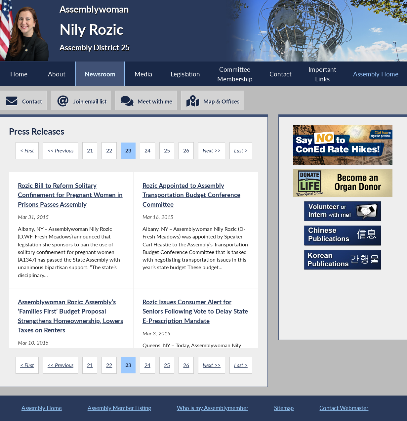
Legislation (185, 74)
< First (27, 150)
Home (18, 74)
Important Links (322, 74)
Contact (280, 74)
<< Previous (60, 150)
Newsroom (100, 74)
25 (167, 150)
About (56, 74)
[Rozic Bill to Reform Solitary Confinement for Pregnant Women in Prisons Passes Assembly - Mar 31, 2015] (71, 230)
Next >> (212, 150)
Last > (241, 150)
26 (186, 150)
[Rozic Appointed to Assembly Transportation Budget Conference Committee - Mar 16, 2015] (196, 230)
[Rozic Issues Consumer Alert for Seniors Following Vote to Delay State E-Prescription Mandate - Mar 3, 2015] (196, 347)
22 (109, 150)
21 (90, 150)
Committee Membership (235, 74)
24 (147, 150)
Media (143, 74)
